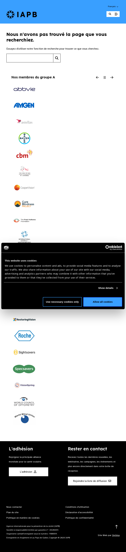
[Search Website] (110, 14)
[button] (113, 6)
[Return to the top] (117, 527)
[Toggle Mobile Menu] (116, 14)
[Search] (57, 58)
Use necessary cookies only (62, 301)
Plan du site (12, 512)
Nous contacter (14, 507)
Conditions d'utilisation (77, 507)
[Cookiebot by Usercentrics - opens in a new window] (108, 247)
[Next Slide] (111, 77)
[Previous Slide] (97, 77)
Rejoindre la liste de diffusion (92, 481)
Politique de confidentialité (79, 517)
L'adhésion (28, 471)
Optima (116, 535)
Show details (106, 288)
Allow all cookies (103, 301)
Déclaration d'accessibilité (79, 512)
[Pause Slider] (104, 77)
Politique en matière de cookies (23, 517)
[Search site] (29, 58)
